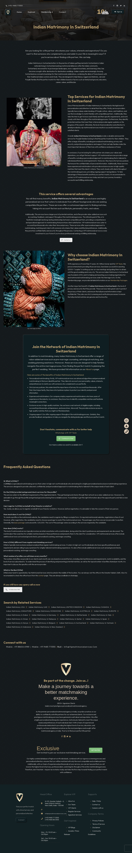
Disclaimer (96, 827)
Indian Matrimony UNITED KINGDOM (66, 607)
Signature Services (75, 815)
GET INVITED (95, 750)
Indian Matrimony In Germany (44, 615)
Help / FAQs (96, 801)
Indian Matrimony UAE (38, 607)
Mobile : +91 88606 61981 (17, 647)
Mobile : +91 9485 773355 (43, 647)
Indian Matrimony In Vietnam (102, 623)
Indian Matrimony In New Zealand (49, 627)
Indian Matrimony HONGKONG (48, 611)
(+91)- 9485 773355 (15, 6)
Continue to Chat (66, 439)
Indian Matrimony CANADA (97, 607)
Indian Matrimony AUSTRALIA (77, 611)
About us (90, 369)
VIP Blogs (71, 827)
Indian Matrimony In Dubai (17, 615)
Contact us (66, 240)
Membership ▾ (47, 12)
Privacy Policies (98, 821)
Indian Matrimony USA (15, 607)
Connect (62, 12)
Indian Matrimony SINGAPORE (19, 611)
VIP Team (119, 264)
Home (19, 12)
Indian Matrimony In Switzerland (72, 623)
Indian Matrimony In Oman (17, 619)
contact (41, 575)
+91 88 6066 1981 (13, 590)
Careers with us (97, 808)
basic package (19, 523)
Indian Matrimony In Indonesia (18, 627)
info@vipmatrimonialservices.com (80, 647)
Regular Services (74, 811)
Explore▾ (31, 12)
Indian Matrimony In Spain (96, 619)
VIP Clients (72, 808)
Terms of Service (98, 824)
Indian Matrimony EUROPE (105, 611)
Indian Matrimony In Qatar (71, 619)
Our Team (71, 804)
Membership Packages (118, 280)
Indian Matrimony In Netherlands (73, 615)
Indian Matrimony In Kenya (17, 623)
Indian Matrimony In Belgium (43, 623)
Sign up (118, 12)
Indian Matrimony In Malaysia (44, 619)
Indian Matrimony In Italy (101, 615)
